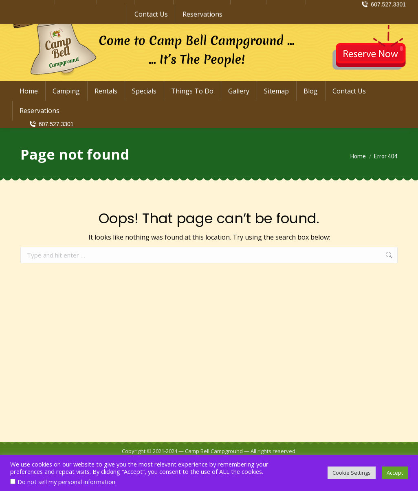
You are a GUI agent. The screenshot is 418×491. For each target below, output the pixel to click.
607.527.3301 (51, 124)
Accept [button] (395, 472)
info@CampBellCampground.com (348, 7)
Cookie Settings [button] (351, 472)
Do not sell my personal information (66, 482)
